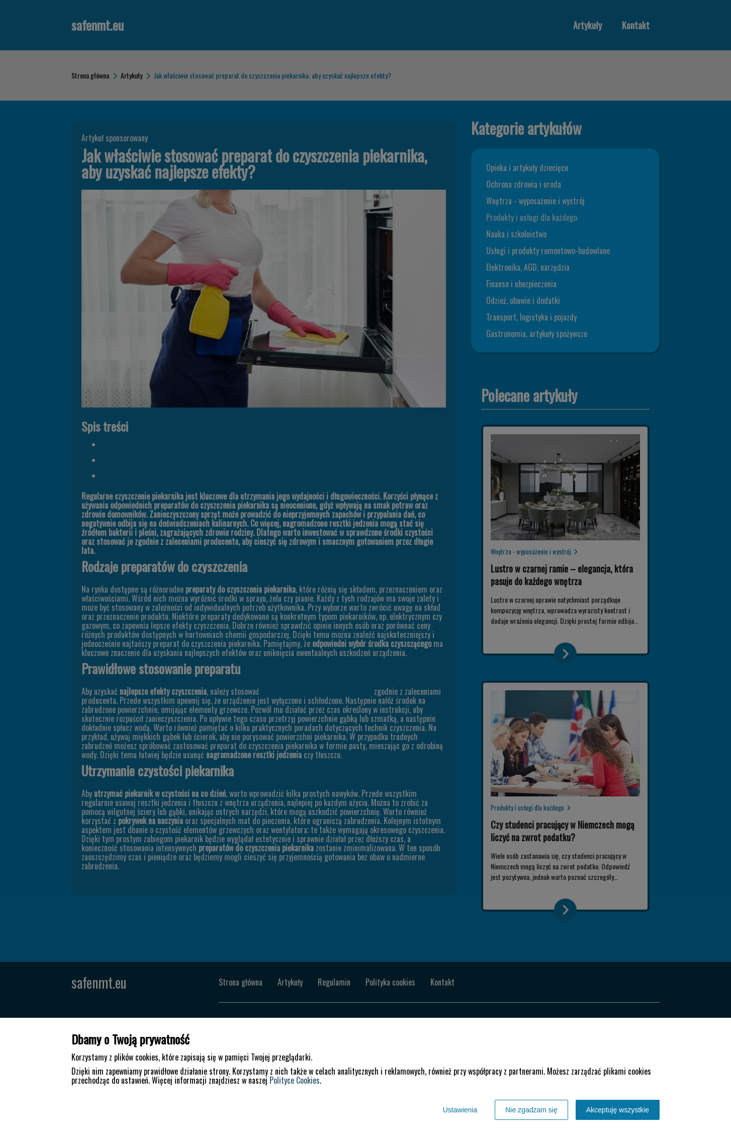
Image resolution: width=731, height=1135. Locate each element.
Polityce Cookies (294, 1080)
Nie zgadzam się (531, 1110)
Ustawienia (460, 1110)
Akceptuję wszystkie (617, 1110)
